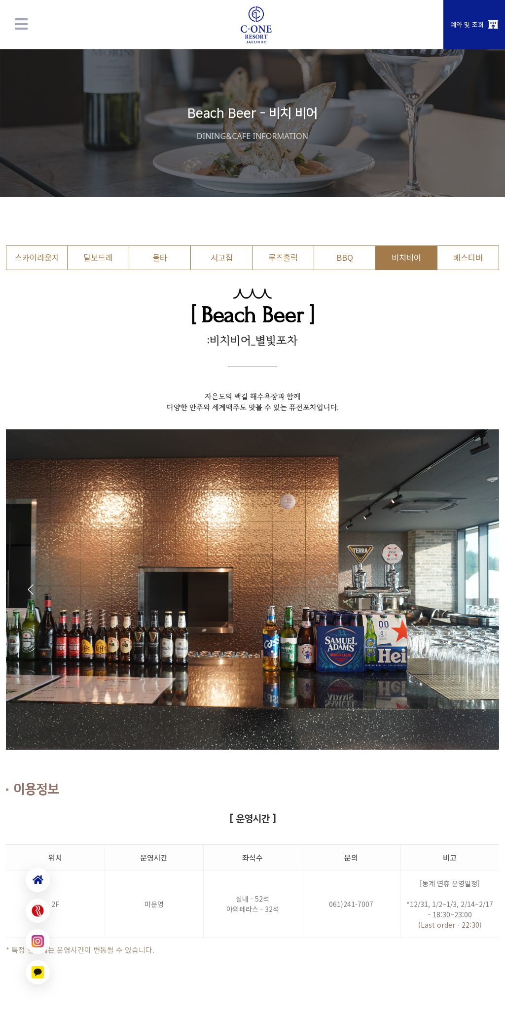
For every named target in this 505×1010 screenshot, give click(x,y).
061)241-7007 (351, 904)
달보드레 (98, 257)
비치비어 (406, 257)
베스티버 (468, 257)
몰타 (159, 257)
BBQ (344, 257)
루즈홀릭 (283, 257)
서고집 (222, 257)
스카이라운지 (37, 257)
